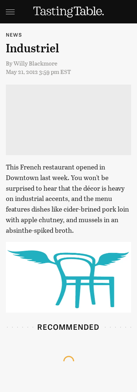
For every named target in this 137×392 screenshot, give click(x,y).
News (14, 34)
